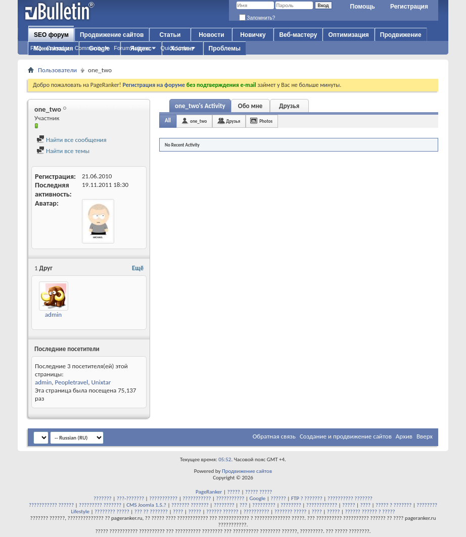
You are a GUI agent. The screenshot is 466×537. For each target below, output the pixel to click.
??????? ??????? (190, 505)
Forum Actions (131, 48)
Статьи (169, 34)
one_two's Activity (200, 106)
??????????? (163, 498)
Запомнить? (257, 18)
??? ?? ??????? (151, 511)
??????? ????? (290, 511)
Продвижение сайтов (112, 34)
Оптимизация (348, 34)
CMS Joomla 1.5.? (146, 505)
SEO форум (51, 34)
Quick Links (175, 48)
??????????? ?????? (51, 505)
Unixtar (101, 382)
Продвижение (401, 34)
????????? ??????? (100, 505)
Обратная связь (274, 436)
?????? (278, 498)
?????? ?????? (222, 511)
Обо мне (250, 106)
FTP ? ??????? (306, 498)
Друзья (289, 106)
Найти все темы (62, 151)
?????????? (256, 511)
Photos (265, 121)
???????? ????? (112, 511)
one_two (198, 121)
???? (365, 505)
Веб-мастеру (298, 34)
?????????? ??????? (350, 498)
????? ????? (258, 492)
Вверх (424, 436)
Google (258, 498)
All (168, 120)
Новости (211, 34)
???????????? (321, 505)
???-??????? (130, 498)
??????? (103, 498)
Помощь (362, 6)
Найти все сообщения (71, 139)
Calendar (57, 48)
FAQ (35, 48)
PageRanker (209, 492)
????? (233, 492)
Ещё (138, 268)
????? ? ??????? (393, 505)
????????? (263, 505)
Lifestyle (80, 511)
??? (243, 505)
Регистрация (409, 6)
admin (53, 314)
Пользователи (57, 70)
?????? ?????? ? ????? (370, 511)
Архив (404, 436)
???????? (224, 505)
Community (89, 48)
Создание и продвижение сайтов (346, 436)
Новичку (252, 34)
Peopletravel (71, 382)
